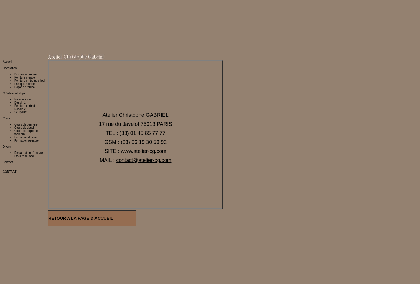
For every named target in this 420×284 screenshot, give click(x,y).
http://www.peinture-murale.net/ (24, 232)
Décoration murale (26, 37)
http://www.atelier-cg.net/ (19, 225)
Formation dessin (25, 100)
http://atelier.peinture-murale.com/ (25, 260)
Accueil (7, 24)
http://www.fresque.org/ (18, 241)
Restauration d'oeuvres (29, 115)
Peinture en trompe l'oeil (30, 43)
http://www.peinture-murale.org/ (24, 235)
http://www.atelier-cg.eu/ (19, 222)
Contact (8, 125)
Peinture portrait (24, 68)
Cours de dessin (24, 90)
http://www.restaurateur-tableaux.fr (24, 276)
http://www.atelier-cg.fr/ (29, 219)
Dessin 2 (20, 72)
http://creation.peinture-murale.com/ (27, 248)
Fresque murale (24, 46)
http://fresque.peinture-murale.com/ (26, 254)
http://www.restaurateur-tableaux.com (26, 280)
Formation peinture (26, 103)
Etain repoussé (24, 119)
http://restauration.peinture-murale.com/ (30, 244)
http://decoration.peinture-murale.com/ (29, 251)
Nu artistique (22, 62)
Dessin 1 (20, 65)
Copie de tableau (25, 50)
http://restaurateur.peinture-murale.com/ (30, 264)
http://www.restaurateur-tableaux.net (25, 273)
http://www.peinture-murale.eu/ (23, 238)
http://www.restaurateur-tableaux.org (25, 270)
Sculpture (20, 75)
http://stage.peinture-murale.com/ (25, 257)
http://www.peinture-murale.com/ (25, 228)
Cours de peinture (26, 87)
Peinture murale (24, 40)
